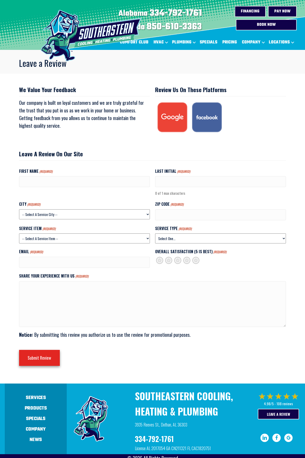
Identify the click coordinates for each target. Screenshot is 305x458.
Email (31, 249)
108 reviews (284, 397)
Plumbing (181, 42)
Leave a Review (278, 407)
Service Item (37, 226)
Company (251, 42)
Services (36, 391)
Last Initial (172, 171)
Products (36, 401)
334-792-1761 (176, 13)
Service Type (173, 226)
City (29, 202)
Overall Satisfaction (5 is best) (190, 249)
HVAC (158, 42)
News (36, 433)
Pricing (229, 42)
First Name (35, 171)
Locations (279, 42)
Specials (208, 42)
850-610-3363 (174, 27)
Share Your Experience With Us (53, 272)
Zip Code (169, 202)
